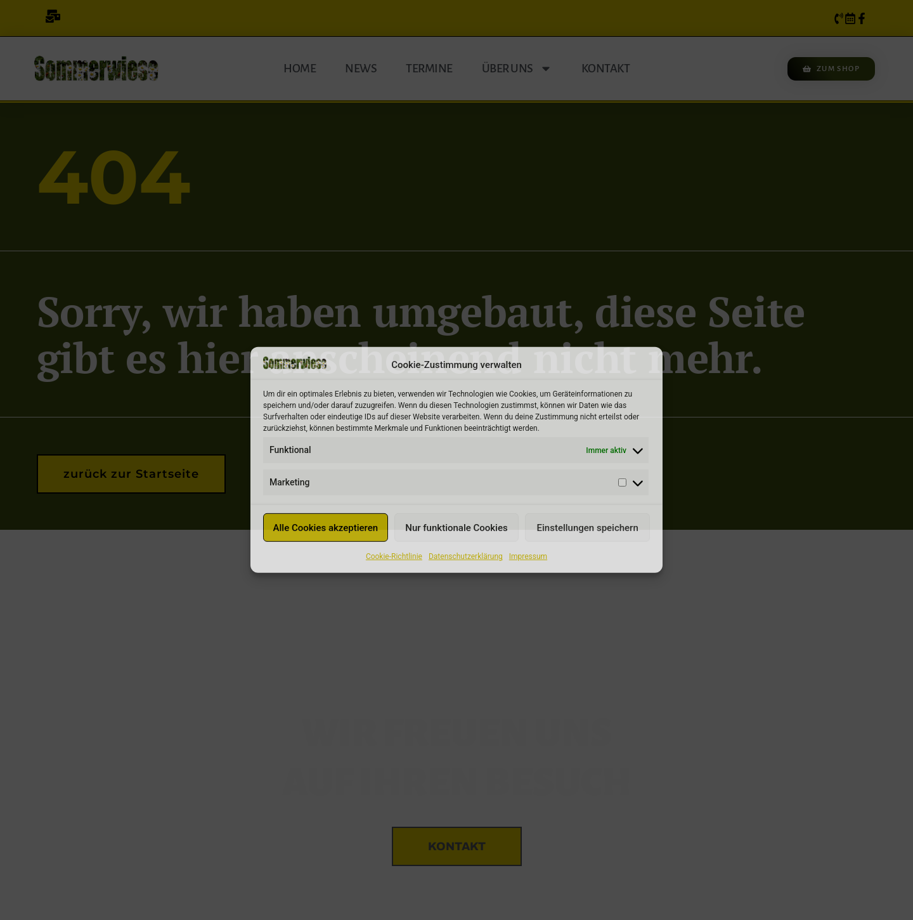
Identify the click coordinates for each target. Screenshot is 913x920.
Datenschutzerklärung (466, 556)
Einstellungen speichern (587, 528)
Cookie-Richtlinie (394, 556)
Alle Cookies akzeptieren (326, 528)
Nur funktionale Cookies (456, 528)
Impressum (528, 556)
